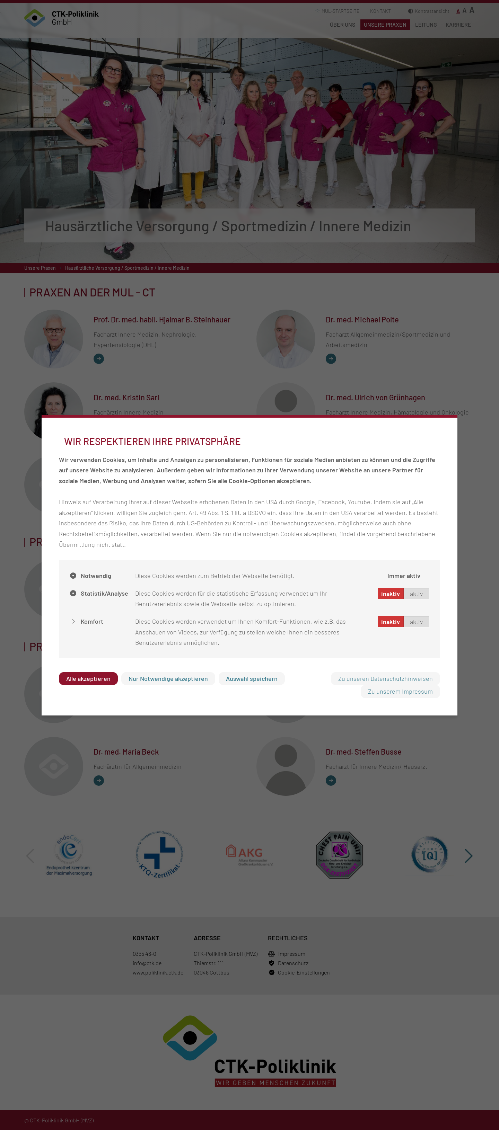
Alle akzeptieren (88, 678)
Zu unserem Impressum (400, 691)
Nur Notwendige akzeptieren (168, 678)
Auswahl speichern (252, 678)
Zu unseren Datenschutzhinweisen (385, 678)
